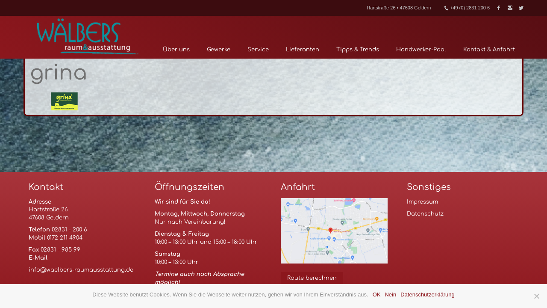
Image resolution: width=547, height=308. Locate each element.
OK (377, 294)
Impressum (422, 202)
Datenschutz (425, 214)
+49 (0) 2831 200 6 (467, 7)
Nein (390, 294)
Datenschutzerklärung (427, 294)
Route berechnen (312, 278)
